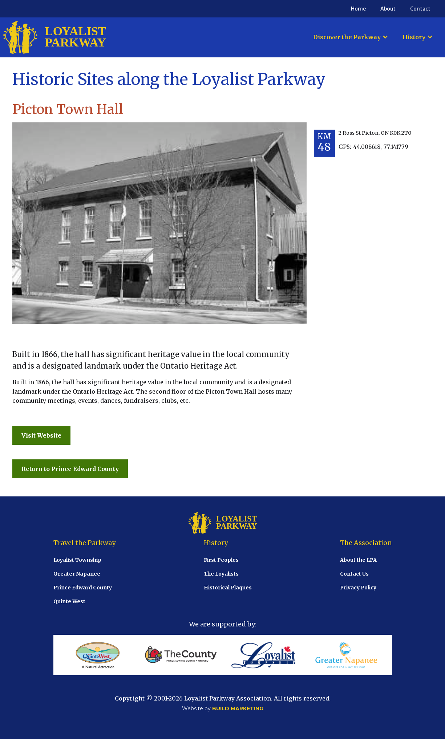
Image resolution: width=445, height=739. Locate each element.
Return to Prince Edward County (70, 468)
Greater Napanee (76, 574)
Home (358, 8)
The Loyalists (221, 574)
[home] (54, 37)
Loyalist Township (77, 560)
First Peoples (221, 560)
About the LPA (358, 560)
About (388, 8)
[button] (350, 37)
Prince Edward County (82, 587)
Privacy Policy (358, 587)
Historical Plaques (228, 587)
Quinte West (69, 601)
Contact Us (354, 574)
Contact (420, 8)
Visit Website (41, 435)
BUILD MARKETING (237, 708)
